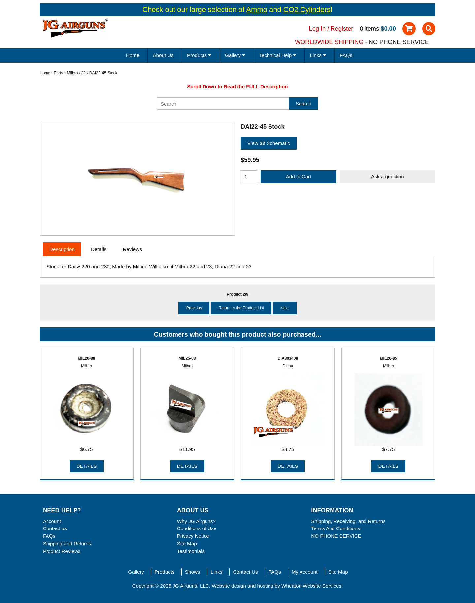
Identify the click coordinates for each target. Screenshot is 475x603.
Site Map (187, 543)
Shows (192, 572)
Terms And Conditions (335, 528)
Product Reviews (61, 551)
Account (52, 521)
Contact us (55, 528)
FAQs (346, 55)
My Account (305, 572)
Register (342, 28)
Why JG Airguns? (196, 521)
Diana (288, 366)
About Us (163, 55)
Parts (58, 73)
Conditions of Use (197, 528)
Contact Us (245, 572)
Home (133, 55)
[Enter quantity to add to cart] (249, 176)
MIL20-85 (388, 358)
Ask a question (387, 176)
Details (86, 466)
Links (216, 572)
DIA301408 (288, 358)
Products (164, 572)
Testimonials (191, 551)
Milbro (72, 73)
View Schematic (268, 143)
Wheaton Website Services (311, 585)
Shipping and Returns (67, 543)
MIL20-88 (86, 358)
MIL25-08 (187, 358)
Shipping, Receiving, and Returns (348, 521)
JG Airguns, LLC (191, 585)
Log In (317, 28)
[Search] (223, 103)
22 (83, 73)
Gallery (136, 572)
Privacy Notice (193, 536)
